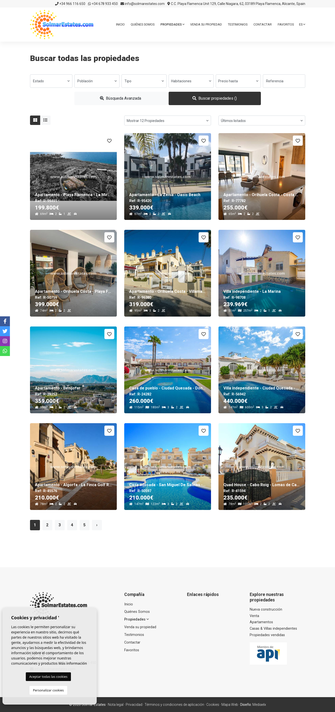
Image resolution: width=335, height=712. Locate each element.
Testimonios (237, 24)
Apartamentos (261, 622)
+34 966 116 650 (70, 4)
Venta (254, 616)
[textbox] (51, 81)
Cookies (212, 705)
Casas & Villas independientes (273, 628)
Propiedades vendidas (267, 635)
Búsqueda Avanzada (120, 98)
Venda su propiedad (206, 24)
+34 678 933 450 (103, 4)
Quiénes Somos (142, 24)
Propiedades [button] (172, 24)
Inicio (120, 24)
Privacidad (134, 705)
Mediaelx (259, 705)
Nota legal (115, 705)
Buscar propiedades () (214, 98)
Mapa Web (229, 705)
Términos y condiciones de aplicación (174, 705)
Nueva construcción (266, 609)
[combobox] (51, 81)
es (302, 24)
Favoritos (286, 24)
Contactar (262, 24)
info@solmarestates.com (143, 4)
